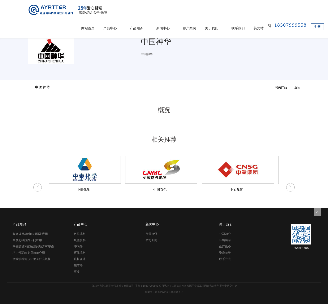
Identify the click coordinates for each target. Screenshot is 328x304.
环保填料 (80, 252)
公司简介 (225, 233)
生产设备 (225, 246)
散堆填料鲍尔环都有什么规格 (32, 259)
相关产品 (281, 87)
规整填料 (80, 240)
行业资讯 (151, 233)
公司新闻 (151, 240)
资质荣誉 (225, 252)
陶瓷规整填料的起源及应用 (30, 233)
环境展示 (225, 240)
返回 (297, 87)
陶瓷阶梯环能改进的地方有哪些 (33, 246)
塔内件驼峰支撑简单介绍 (29, 252)
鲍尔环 (78, 265)
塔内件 (78, 246)
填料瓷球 (80, 259)
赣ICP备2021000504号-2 (169, 292)
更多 (77, 271)
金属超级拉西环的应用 (27, 240)
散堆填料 (80, 233)
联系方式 (225, 259)
